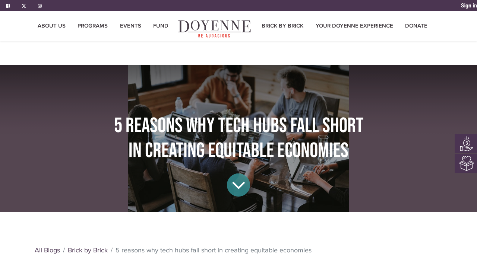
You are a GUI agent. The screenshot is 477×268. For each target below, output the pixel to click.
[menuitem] (160, 26)
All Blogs (47, 250)
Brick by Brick (88, 250)
